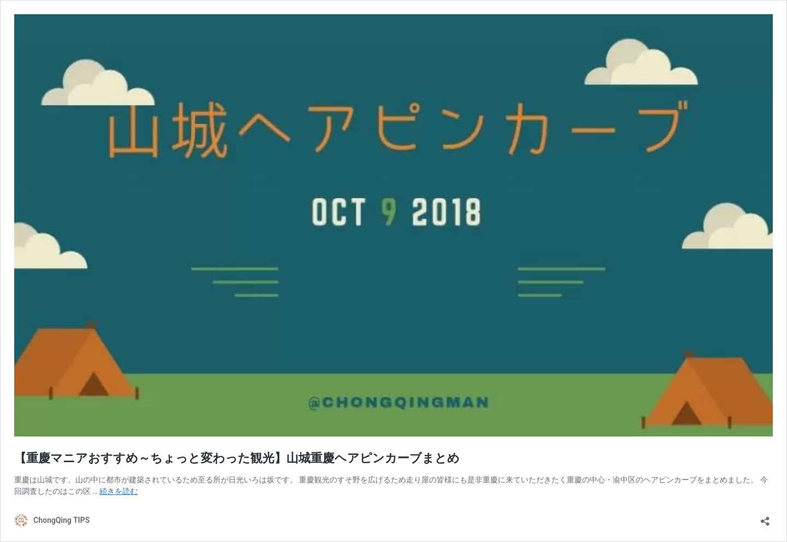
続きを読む (118, 491)
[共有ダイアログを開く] (765, 517)
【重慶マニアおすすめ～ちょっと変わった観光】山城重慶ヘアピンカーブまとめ (237, 458)
